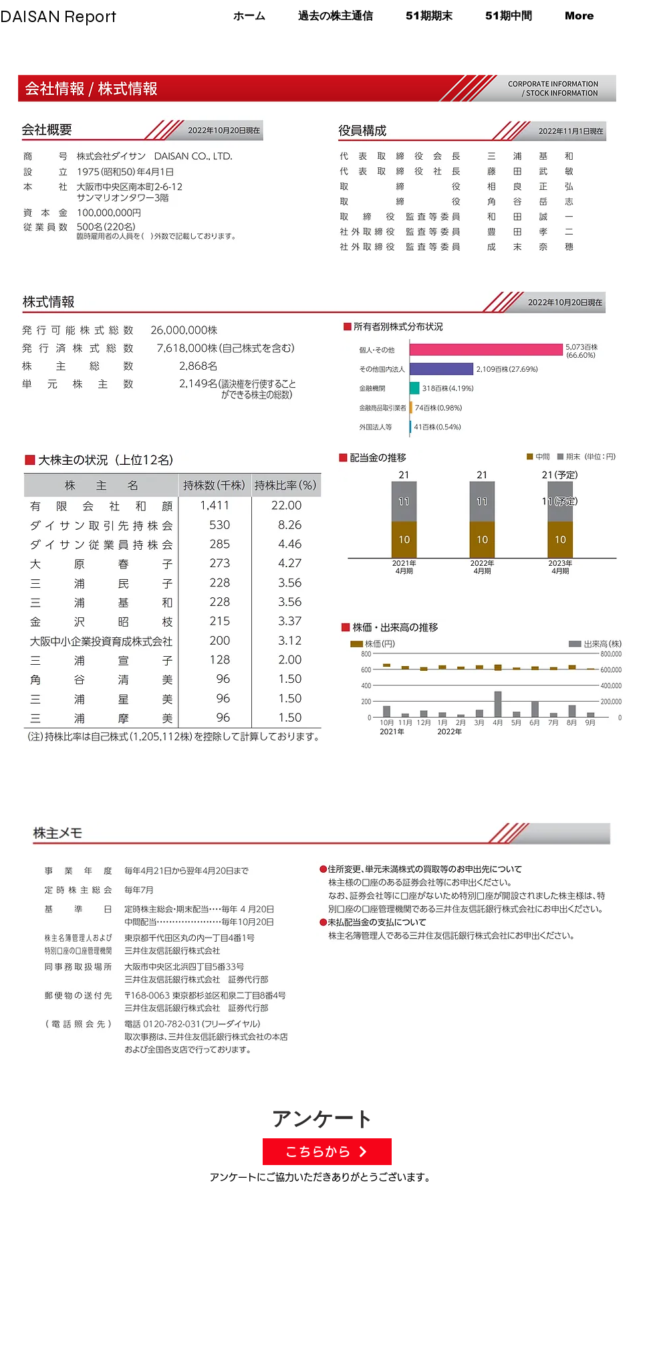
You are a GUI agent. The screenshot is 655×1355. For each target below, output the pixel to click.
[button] (423, 16)
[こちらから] (327, 1151)
